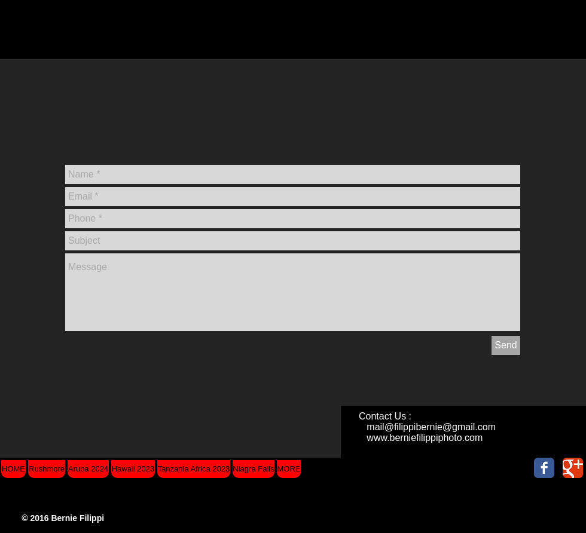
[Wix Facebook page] (544, 468)
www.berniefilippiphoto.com (425, 438)
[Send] (506, 345)
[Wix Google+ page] (573, 468)
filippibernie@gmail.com (445, 427)
